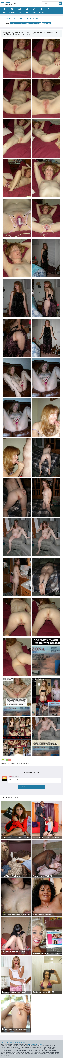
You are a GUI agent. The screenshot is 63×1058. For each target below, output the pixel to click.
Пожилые (19, 23)
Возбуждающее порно (35, 1044)
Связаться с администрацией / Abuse (13, 1042)
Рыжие (26, 23)
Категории (11, 10)
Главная (4, 10)
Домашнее (46, 23)
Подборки (34, 10)
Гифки (48, 10)
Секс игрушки (36, 23)
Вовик (10, 776)
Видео (26, 10)
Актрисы (41, 10)
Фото (19, 10)
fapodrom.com (7, 3)
